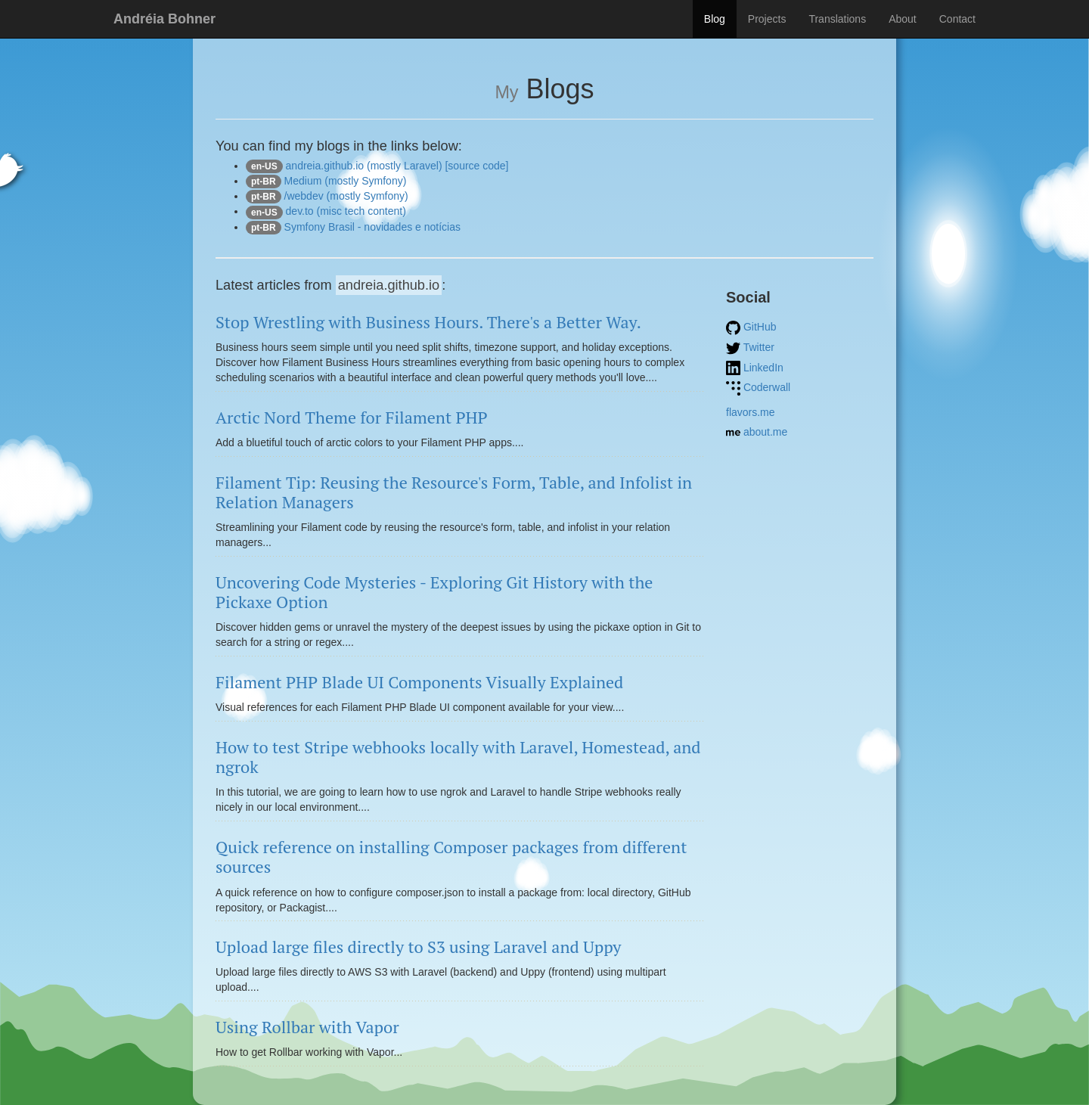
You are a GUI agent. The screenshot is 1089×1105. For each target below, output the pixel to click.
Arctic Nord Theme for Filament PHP (352, 417)
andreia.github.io (389, 285)
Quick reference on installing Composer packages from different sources (451, 856)
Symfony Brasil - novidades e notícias (353, 227)
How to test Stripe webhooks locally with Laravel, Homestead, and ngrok (458, 757)
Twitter (750, 347)
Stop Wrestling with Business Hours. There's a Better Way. (428, 322)
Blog (714, 19)
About (903, 19)
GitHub (751, 327)
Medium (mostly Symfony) (326, 181)
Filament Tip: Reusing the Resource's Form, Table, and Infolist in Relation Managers (454, 492)
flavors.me (750, 412)
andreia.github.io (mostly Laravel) (344, 166)
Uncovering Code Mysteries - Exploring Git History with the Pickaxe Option (434, 592)
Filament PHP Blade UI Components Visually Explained (419, 682)
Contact (957, 19)
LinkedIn (754, 368)
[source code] (476, 166)
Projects (767, 19)
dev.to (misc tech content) (326, 211)
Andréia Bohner (164, 18)
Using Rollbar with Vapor (307, 1027)
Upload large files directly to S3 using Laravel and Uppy (418, 947)
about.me (756, 432)
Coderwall (758, 387)
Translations (837, 19)
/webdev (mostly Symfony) (327, 196)
